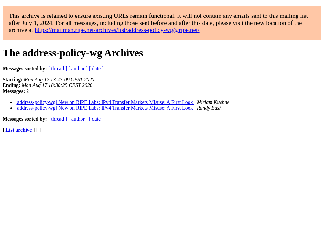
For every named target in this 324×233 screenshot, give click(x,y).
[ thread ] (57, 68)
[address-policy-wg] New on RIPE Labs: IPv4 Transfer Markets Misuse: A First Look (105, 102)
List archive (18, 130)
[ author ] (78, 68)
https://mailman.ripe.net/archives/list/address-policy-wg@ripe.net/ (117, 30)
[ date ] (96, 68)
